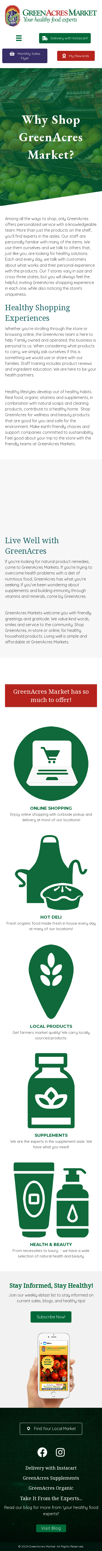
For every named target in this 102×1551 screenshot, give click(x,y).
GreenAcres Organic (51, 1488)
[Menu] (19, 38)
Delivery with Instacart (51, 1468)
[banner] (51, 695)
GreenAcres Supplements (51, 1478)
